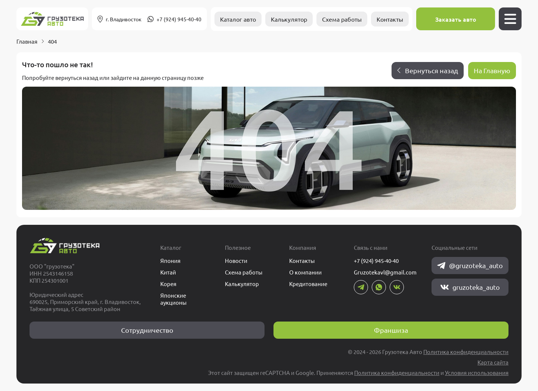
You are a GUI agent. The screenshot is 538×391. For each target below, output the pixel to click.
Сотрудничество (147, 330)
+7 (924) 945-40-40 (179, 19)
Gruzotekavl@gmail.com (385, 272)
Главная (26, 41)
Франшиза (391, 330)
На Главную (492, 70)
